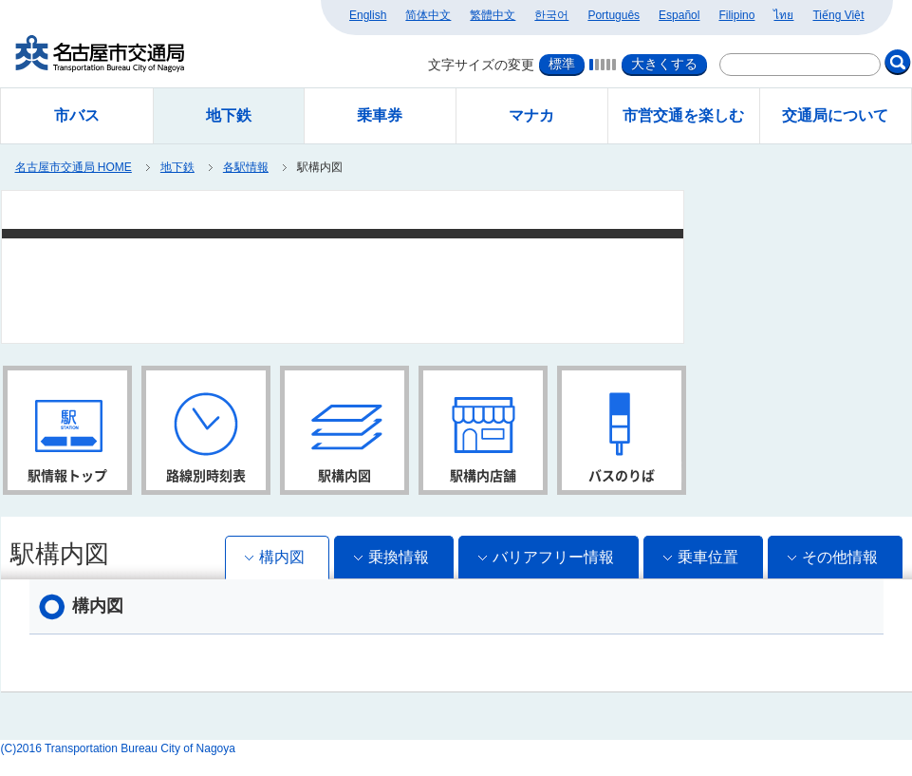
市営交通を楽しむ (683, 115)
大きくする (664, 63)
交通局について (835, 115)
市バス (77, 115)
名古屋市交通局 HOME (73, 167)
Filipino (736, 15)
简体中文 (428, 15)
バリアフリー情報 (553, 557)
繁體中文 (492, 15)
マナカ (531, 115)
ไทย (783, 15)
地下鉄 (177, 167)
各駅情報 (246, 167)
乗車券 (379, 115)
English (367, 15)
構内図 (282, 557)
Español (679, 15)
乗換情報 (398, 557)
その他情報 (840, 557)
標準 (562, 63)
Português (613, 15)
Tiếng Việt (838, 15)
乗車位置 (708, 557)
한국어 (551, 15)
